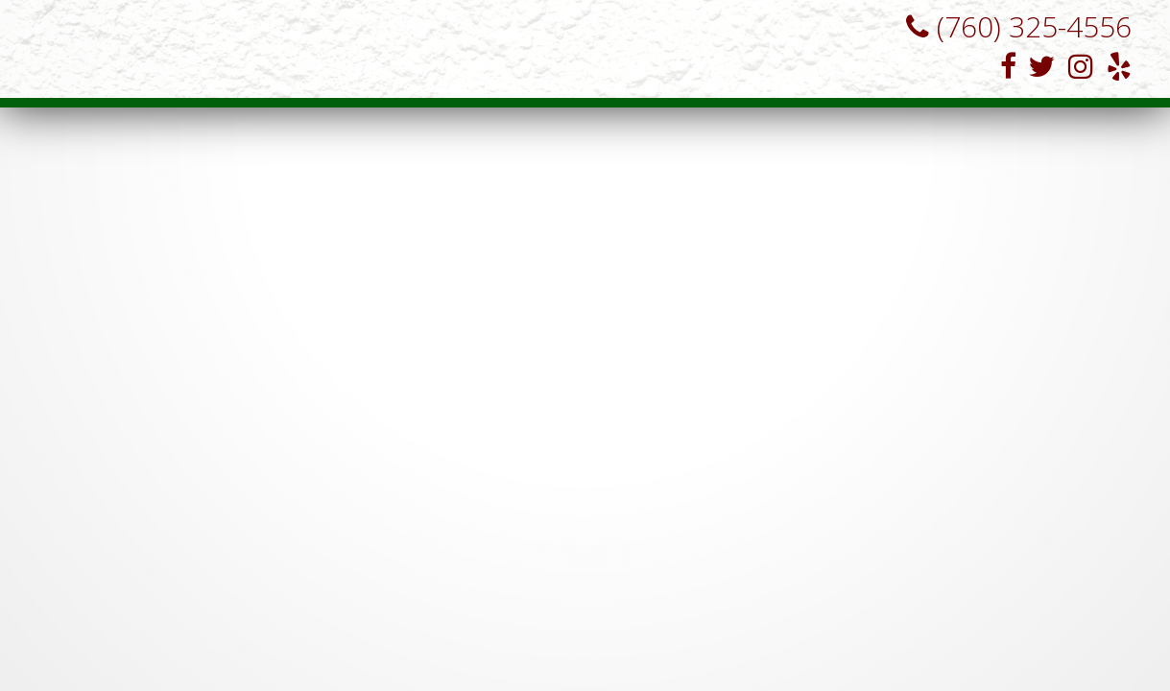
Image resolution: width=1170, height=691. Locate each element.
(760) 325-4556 (1011, 26)
